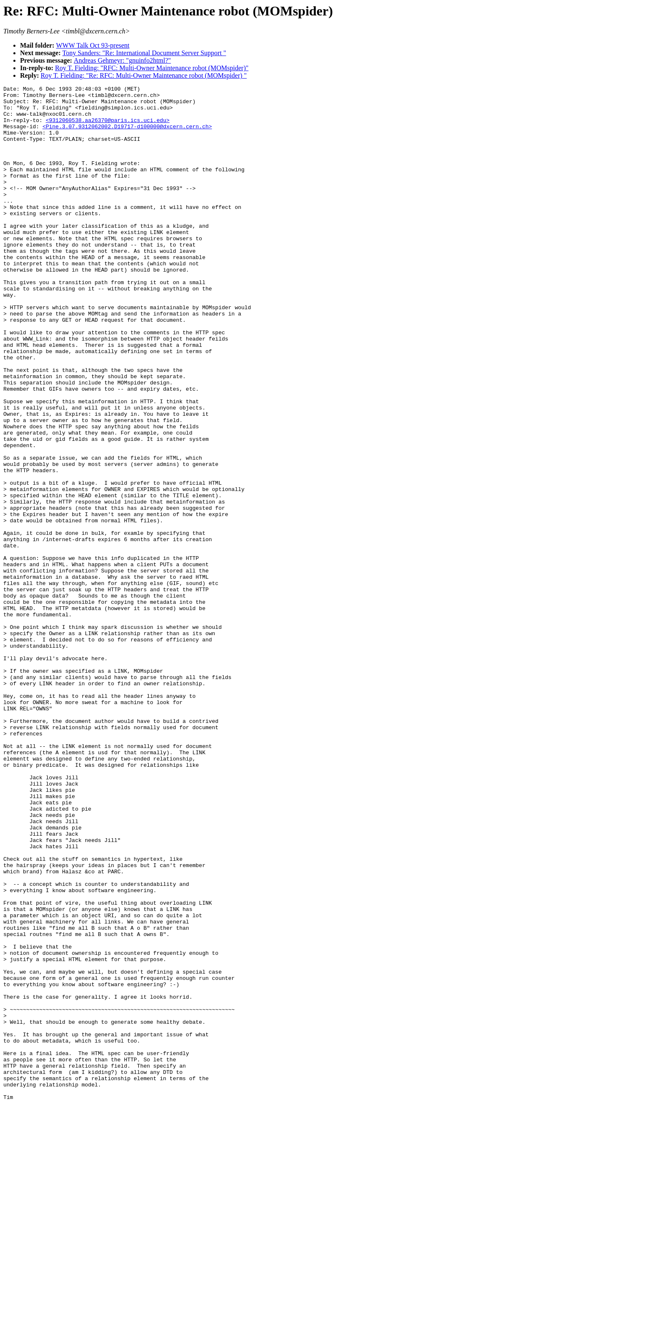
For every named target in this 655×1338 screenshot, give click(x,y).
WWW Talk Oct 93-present (92, 45)
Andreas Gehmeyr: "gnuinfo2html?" (122, 60)
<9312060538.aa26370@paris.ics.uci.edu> (107, 127)
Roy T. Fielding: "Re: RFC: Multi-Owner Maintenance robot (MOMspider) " (143, 75)
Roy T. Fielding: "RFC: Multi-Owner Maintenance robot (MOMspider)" (152, 67)
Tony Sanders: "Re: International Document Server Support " (144, 52)
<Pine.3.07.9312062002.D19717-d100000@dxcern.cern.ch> (127, 135)
